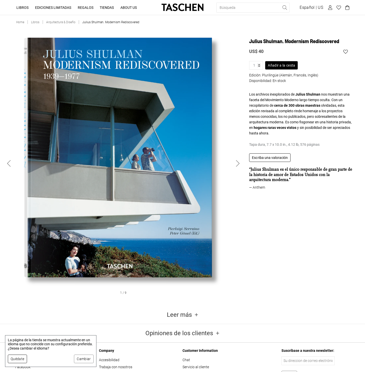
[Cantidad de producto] (256, 65)
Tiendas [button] (107, 8)
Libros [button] (22, 8)
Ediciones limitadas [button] (53, 8)
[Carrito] (346, 7)
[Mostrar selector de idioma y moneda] (311, 7)
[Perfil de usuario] (329, 7)
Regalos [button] (85, 8)
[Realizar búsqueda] (284, 8)
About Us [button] (128, 8)
